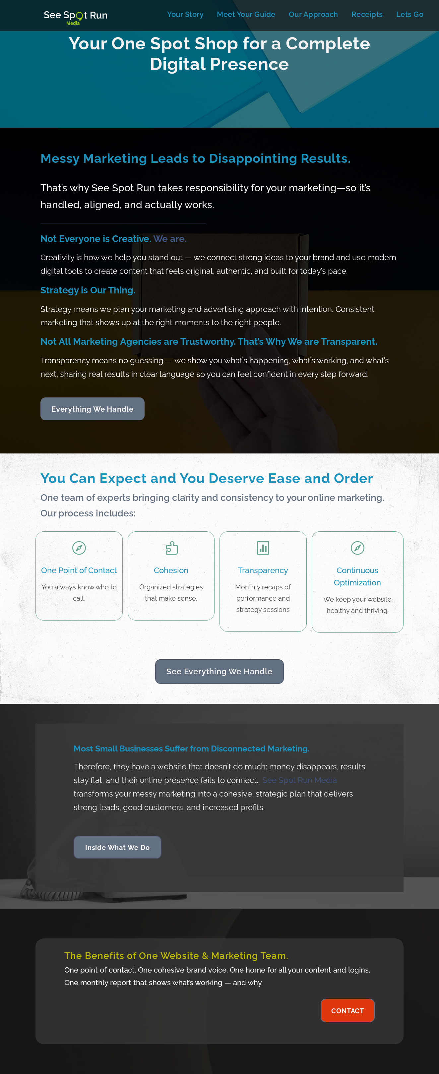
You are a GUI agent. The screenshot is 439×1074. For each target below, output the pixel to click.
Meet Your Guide (246, 14)
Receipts (367, 14)
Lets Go (410, 14)
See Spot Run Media (299, 780)
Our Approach (313, 14)
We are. (170, 238)
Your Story (185, 14)
